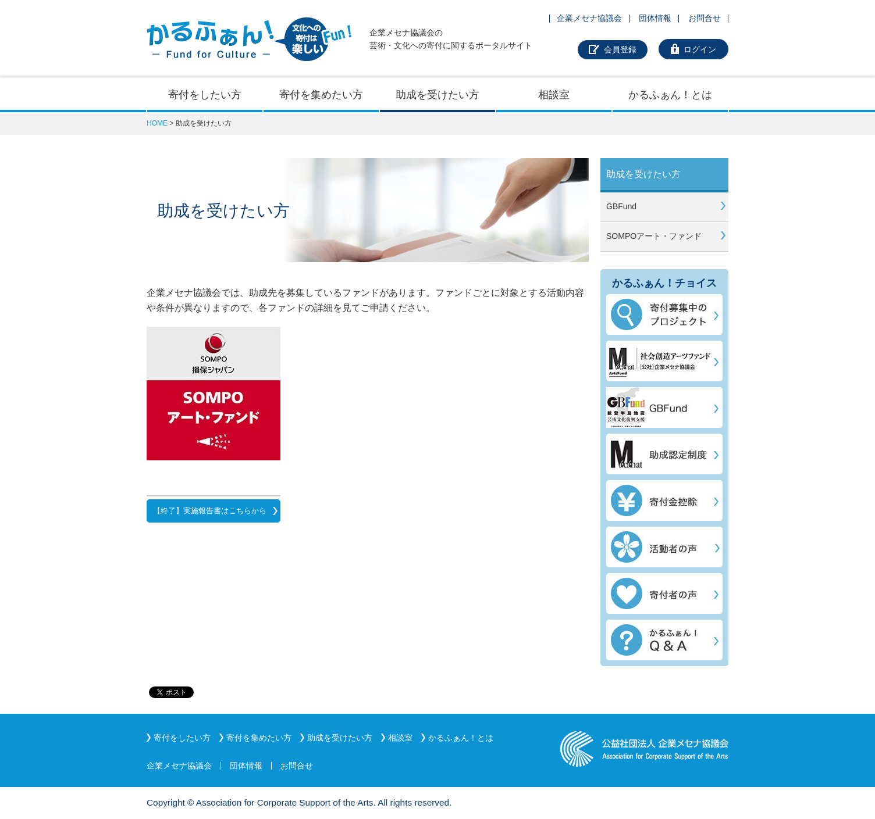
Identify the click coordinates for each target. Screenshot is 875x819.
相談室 (554, 95)
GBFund (621, 206)
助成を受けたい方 (437, 95)
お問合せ (704, 18)
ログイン (700, 49)
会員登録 (620, 49)
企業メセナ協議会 (589, 18)
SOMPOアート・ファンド (654, 236)
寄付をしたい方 (204, 95)
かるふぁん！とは (670, 95)
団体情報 (655, 18)
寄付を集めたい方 (321, 95)
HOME (157, 123)
